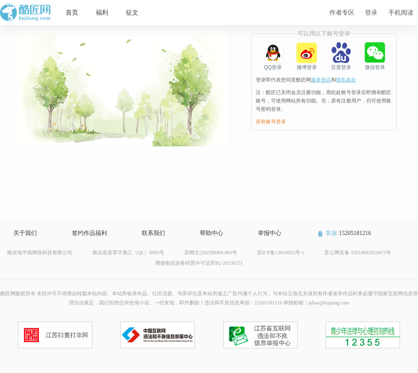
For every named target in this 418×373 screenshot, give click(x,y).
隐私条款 (346, 80)
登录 (371, 12)
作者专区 (341, 12)
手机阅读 (400, 12)
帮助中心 (211, 233)
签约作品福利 (89, 233)
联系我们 (153, 233)
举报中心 (269, 233)
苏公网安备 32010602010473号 (357, 252)
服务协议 (321, 80)
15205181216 (343, 233)
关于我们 (25, 233)
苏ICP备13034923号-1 (280, 252)
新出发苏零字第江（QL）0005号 (128, 252)
